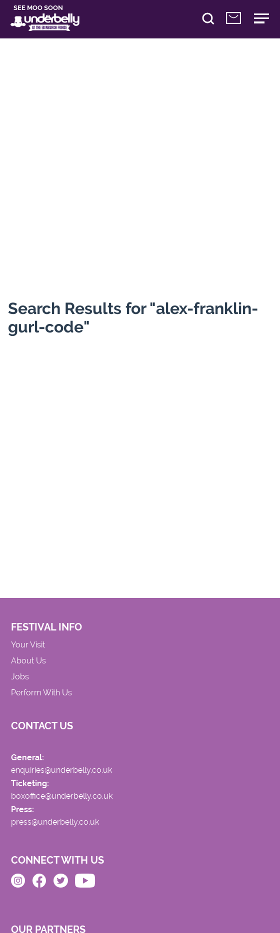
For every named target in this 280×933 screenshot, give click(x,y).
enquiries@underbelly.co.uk (61, 770)
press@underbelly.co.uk (55, 822)
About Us (28, 660)
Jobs (20, 676)
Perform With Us (41, 692)
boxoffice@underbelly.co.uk (61, 796)
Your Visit (28, 644)
